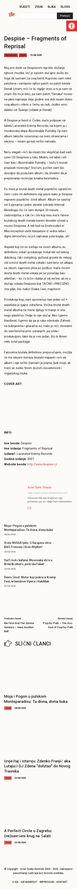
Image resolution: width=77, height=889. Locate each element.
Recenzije (11, 55)
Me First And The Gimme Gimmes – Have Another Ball (19, 627)
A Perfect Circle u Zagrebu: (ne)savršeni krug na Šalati (28, 833)
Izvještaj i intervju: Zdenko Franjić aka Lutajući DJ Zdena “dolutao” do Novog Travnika (37, 766)
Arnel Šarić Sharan (40, 487)
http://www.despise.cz (42, 464)
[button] (71, 26)
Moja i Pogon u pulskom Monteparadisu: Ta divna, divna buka (36, 699)
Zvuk (23, 55)
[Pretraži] (65, 16)
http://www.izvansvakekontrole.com (47, 493)
